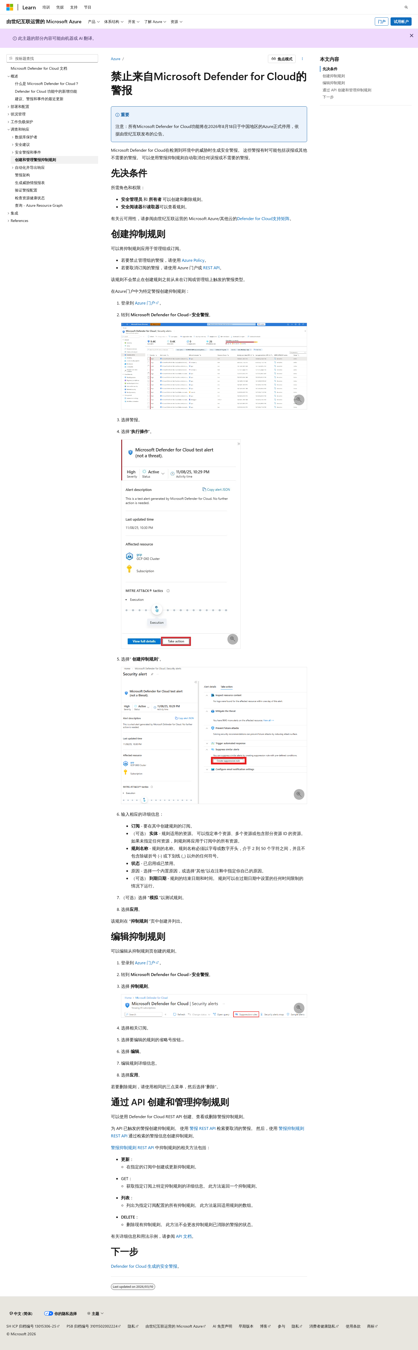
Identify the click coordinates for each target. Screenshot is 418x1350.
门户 (381, 21)
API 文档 (184, 1236)
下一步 (328, 96)
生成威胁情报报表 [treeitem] (30, 182)
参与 (281, 1326)
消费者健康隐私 (322, 1326)
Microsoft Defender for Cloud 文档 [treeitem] (39, 68)
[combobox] (52, 58)
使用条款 (353, 1326)
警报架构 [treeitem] (22, 174)
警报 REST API (203, 1128)
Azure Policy (193, 260)
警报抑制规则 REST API (132, 1147)
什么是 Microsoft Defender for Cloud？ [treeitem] (47, 83)
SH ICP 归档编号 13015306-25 (31, 1326)
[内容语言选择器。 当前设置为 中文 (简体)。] (21, 1313)
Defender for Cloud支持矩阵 (263, 218)
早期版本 (246, 1326)
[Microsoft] (9, 7)
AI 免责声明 (222, 1326)
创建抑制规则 (334, 75)
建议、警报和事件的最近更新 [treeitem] (39, 98)
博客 (263, 1326)
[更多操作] (302, 59)
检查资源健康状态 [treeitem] (30, 197)
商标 (371, 1326)
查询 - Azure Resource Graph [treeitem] (39, 205)
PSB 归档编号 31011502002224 (92, 1326)
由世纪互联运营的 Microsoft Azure (174, 1326)
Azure (115, 58)
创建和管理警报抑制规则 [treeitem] (35, 159)
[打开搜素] (406, 7)
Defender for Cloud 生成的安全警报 (144, 1266)
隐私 (131, 1326)
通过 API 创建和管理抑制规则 (347, 89)
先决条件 (330, 68)
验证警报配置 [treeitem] (26, 190)
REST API (211, 267)
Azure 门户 (145, 303)
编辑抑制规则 (334, 82)
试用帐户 (401, 21)
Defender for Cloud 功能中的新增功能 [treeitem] (46, 91)
